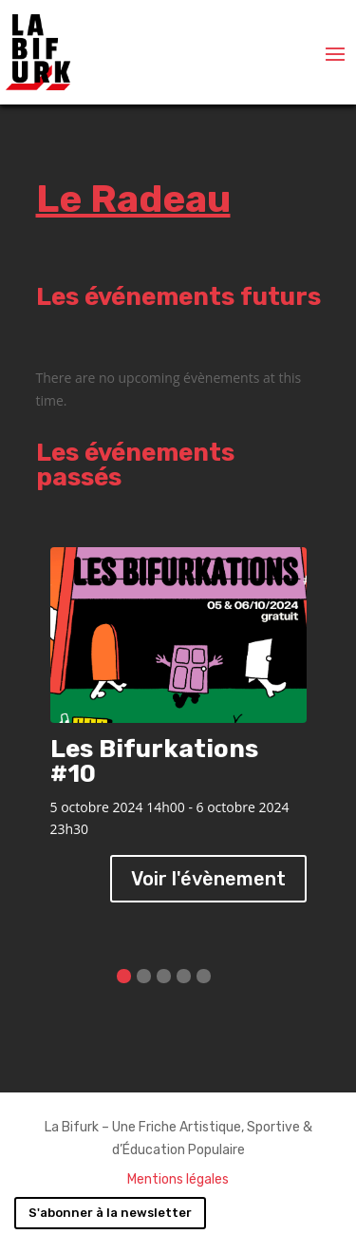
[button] (124, 976)
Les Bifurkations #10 (154, 761)
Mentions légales (178, 1179)
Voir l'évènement (208, 878)
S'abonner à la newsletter (110, 1213)
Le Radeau (133, 199)
